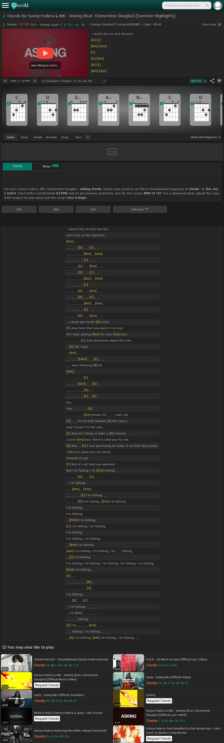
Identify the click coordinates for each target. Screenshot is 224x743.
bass (79, 137)
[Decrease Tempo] (5, 81)
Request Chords (47, 685)
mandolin (51, 137)
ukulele (38, 137)
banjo (64, 137)
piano (24, 137)
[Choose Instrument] (88, 137)
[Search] (207, 5)
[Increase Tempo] (35, 81)
